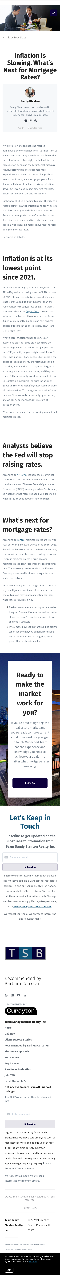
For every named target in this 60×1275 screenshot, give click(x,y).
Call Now (10, 1033)
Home (8, 1027)
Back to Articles (16, 37)
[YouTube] (18, 995)
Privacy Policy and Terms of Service (32, 906)
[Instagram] (25, 995)
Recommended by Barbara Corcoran (27, 1045)
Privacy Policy (30, 1207)
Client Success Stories (18, 1039)
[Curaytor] (21, 1014)
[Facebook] (6, 995)
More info (33, 1261)
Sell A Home (12, 1057)
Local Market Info (15, 1081)
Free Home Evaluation (18, 1069)
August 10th (32, 311)
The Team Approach (17, 1051)
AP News (21, 474)
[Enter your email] (33, 857)
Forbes (20, 539)
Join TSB (10, 1075)
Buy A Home (12, 1063)
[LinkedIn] (12, 995)
